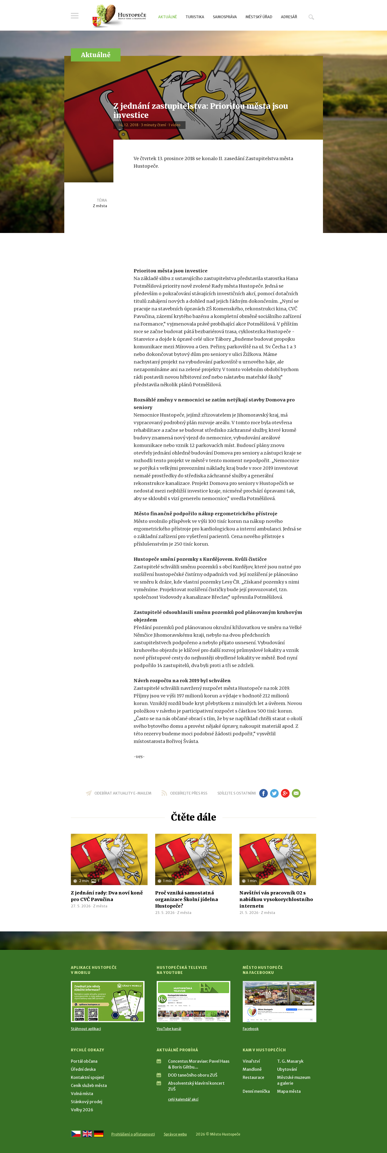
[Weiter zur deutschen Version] (99, 1133)
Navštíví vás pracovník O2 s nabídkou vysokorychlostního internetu (276, 899)
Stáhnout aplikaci (86, 1029)
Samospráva (225, 17)
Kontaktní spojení (87, 1077)
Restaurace (253, 1077)
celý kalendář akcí (183, 1099)
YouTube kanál (169, 1029)
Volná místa (82, 1093)
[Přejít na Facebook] (279, 1001)
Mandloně (252, 1069)
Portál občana (84, 1061)
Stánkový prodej (86, 1101)
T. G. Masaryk (290, 1061)
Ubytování (287, 1069)
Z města (100, 206)
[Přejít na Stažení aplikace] (108, 1001)
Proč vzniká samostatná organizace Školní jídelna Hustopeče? (186, 899)
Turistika (195, 17)
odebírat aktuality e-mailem (122, 793)
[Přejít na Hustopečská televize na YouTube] (193, 1001)
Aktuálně (167, 17)
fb (263, 793)
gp (285, 793)
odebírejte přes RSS (188, 793)
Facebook (251, 1029)
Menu (74, 15)
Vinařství (251, 1061)
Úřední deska (83, 1069)
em (296, 793)
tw (274, 793)
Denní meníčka (256, 1091)
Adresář (289, 17)
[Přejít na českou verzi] (76, 1133)
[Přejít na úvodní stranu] (119, 16)
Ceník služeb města (89, 1085)
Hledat (311, 17)
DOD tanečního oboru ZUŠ (192, 1075)
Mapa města (289, 1091)
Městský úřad (259, 17)
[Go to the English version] (87, 1133)
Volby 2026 (82, 1109)
